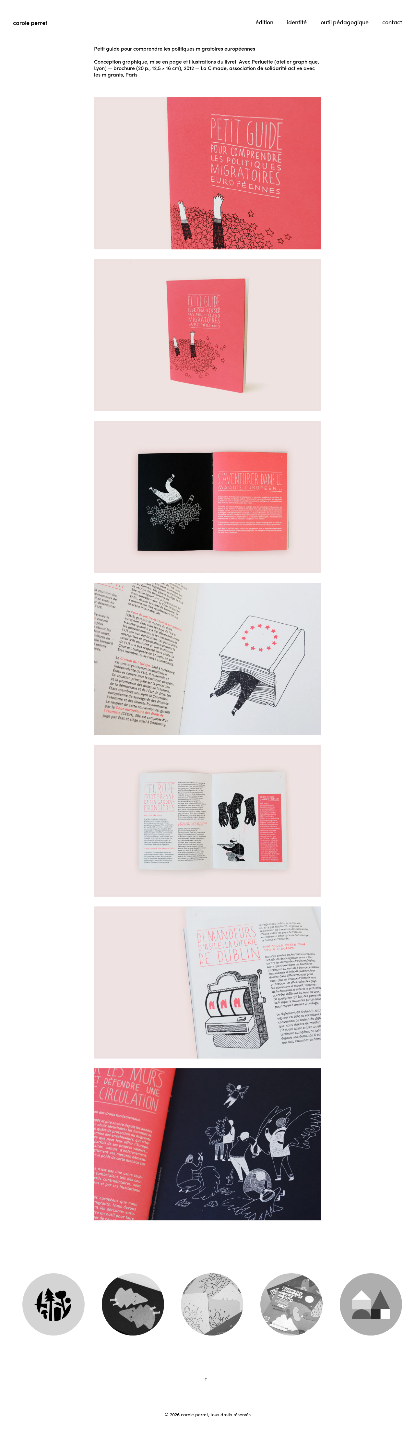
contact (392, 22)
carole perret (30, 22)
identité (297, 22)
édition (264, 22)
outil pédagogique (345, 22)
